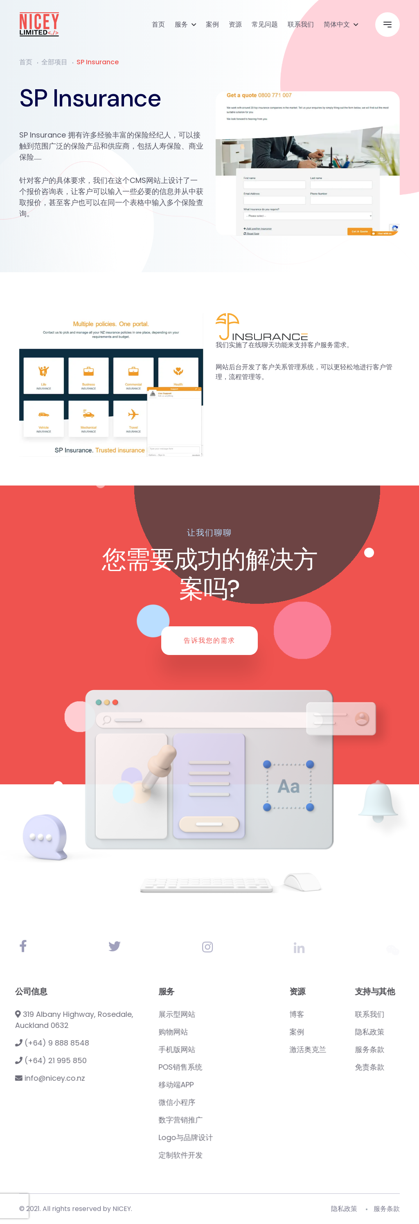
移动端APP (212, 1084)
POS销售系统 (217, 1067)
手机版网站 (213, 1049)
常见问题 (265, 24)
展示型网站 (213, 1014)
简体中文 (337, 24)
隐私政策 (344, 1213)
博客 (333, 1014)
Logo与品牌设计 (222, 1137)
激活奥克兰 (344, 1049)
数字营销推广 (217, 1120)
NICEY (122, 1213)
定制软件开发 (217, 1155)
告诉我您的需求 (209, 640)
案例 (212, 24)
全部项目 (54, 62)
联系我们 (301, 24)
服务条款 (387, 1213)
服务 (181, 24)
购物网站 (210, 1032)
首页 (158, 24)
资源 (235, 24)
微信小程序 (213, 1102)
